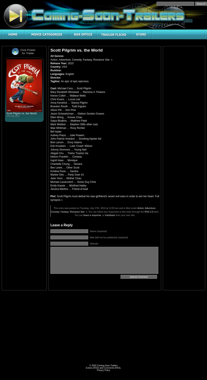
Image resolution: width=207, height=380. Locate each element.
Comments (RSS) (112, 368)
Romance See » (102, 59)
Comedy (77, 59)
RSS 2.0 (149, 211)
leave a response (92, 215)
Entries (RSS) (92, 368)
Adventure (65, 59)
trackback (110, 215)
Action (53, 59)
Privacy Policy (103, 370)
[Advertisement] (184, 112)
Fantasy (87, 59)
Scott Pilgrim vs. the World (21, 113)
